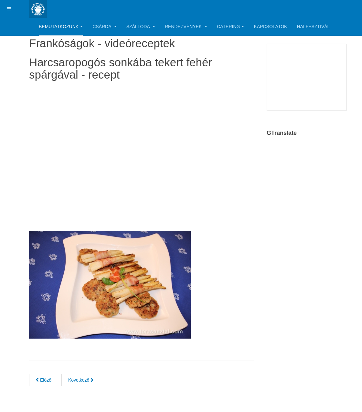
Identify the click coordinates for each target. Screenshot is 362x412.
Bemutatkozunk (61, 26)
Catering (230, 26)
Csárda (104, 26)
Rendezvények (186, 26)
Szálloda (140, 26)
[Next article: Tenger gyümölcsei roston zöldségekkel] (80, 380)
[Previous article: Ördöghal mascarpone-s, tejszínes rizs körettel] (43, 380)
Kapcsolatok (270, 26)
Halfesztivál (313, 26)
